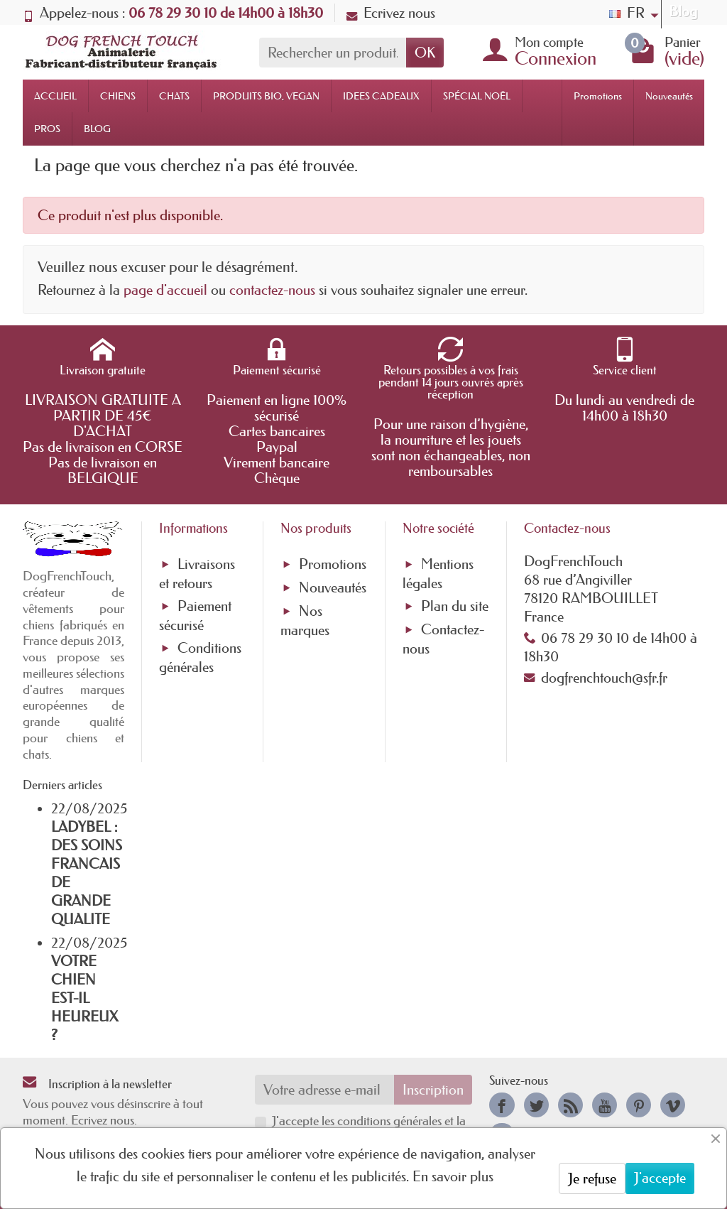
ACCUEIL (55, 96)
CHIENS (118, 96)
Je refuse (592, 1178)
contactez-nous (272, 289)
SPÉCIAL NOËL (476, 96)
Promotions (598, 96)
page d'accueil (165, 289)
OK (425, 52)
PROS (47, 128)
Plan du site (454, 605)
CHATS (174, 96)
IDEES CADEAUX (381, 96)
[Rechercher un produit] (332, 52)
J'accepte (660, 1177)
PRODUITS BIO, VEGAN (266, 96)
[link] (501, 1105)
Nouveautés (669, 96)
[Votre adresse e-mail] (325, 1090)
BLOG (97, 128)
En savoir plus (452, 1176)
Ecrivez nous (390, 12)
